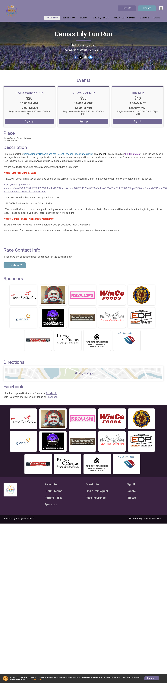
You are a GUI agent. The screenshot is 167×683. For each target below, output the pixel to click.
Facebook (51, 397)
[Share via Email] (85, 57)
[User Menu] (160, 8)
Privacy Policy (135, 522)
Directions (97, 50)
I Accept (151, 678)
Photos (131, 501)
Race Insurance (96, 501)
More (156, 17)
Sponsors (51, 508)
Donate (147, 8)
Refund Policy (53, 501)
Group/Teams (101, 17)
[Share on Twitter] (81, 57)
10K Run (137, 97)
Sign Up (126, 8)
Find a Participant (124, 17)
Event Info (68, 17)
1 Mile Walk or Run (29, 97)
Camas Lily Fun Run (83, 34)
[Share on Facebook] (76, 57)
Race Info (52, 17)
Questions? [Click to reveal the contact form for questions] (15, 269)
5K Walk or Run (83, 97)
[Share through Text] (90, 57)
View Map (83, 377)
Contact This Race (152, 522)
